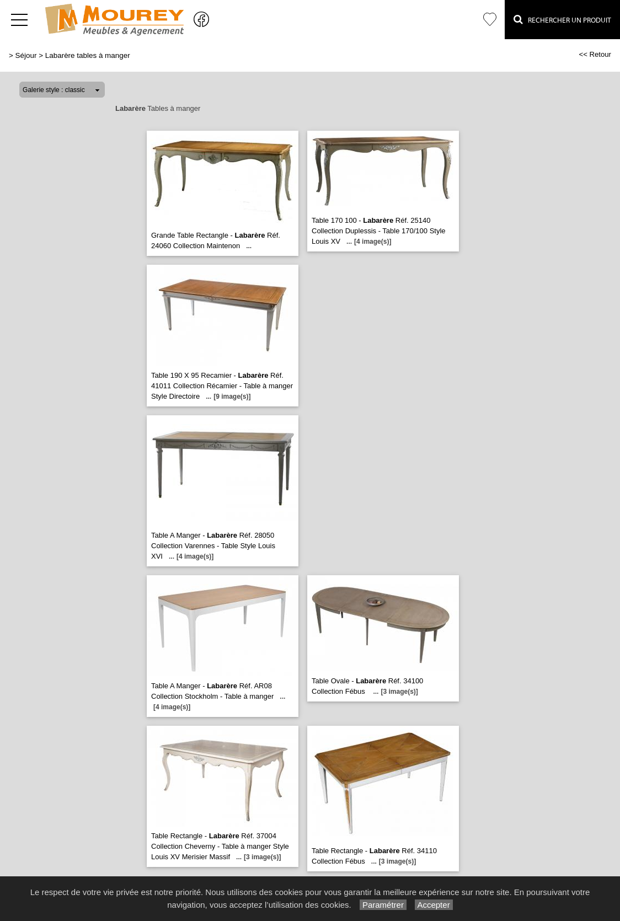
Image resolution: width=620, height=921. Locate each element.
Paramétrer (383, 904)
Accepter (433, 904)
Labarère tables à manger (87, 55)
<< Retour (595, 54)
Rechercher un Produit (562, 19)
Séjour (26, 55)
